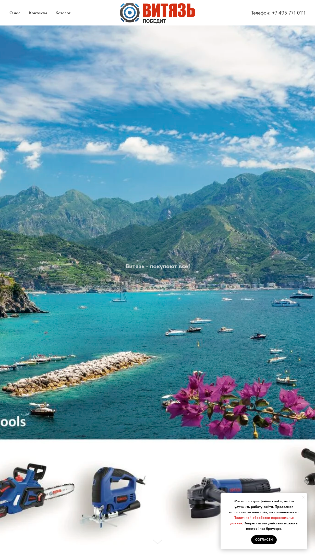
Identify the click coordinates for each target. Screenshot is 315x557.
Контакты (38, 12)
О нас (14, 12)
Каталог (63, 12)
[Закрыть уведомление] (303, 497)
